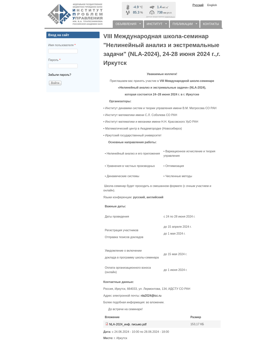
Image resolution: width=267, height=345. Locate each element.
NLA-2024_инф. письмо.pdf (127, 324)
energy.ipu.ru (170, 17)
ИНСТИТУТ (155, 25)
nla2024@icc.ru (151, 295)
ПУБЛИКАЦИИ (183, 25)
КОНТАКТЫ (211, 24)
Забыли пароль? (59, 74)
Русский (197, 5)
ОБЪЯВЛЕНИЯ (127, 25)
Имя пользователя (62, 45)
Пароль (54, 60)
